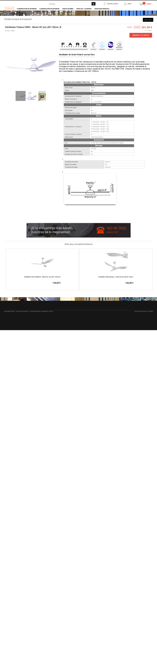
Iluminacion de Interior (26, 9)
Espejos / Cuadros (83, 9)
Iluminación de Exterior (49, 9)
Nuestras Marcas (102, 9)
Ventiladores (67, 9)
